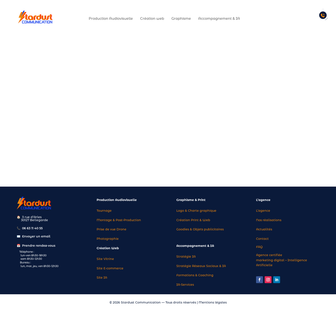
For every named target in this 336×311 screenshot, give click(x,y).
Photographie (108, 239)
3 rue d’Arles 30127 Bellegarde (32, 218)
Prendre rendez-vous (38, 246)
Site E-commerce (110, 268)
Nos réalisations (268, 220)
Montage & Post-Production (119, 220)
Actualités (264, 229)
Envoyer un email (36, 236)
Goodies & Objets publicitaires (200, 229)
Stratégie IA (186, 256)
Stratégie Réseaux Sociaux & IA (201, 266)
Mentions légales (213, 302)
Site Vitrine (105, 259)
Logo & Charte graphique (196, 211)
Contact (262, 239)
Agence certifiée (269, 255)
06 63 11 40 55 (32, 228)
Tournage (104, 211)
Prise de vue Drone (111, 229)
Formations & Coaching (194, 275)
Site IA (102, 277)
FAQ (259, 247)
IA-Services (185, 285)
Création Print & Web (193, 220)
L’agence (263, 211)
